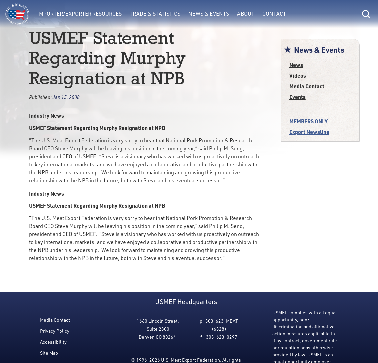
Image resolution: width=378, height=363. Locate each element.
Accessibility (53, 342)
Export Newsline (309, 131)
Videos (297, 75)
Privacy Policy (54, 331)
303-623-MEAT (221, 321)
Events (297, 96)
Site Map (49, 353)
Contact (274, 13)
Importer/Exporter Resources (79, 13)
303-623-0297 (221, 337)
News (296, 64)
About (245, 13)
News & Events (208, 13)
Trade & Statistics (155, 13)
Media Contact (306, 86)
